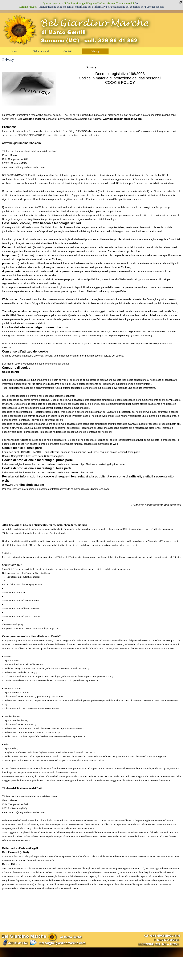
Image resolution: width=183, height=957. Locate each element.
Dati (137, 3)
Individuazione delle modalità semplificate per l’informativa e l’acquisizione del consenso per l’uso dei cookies (101, 6)
